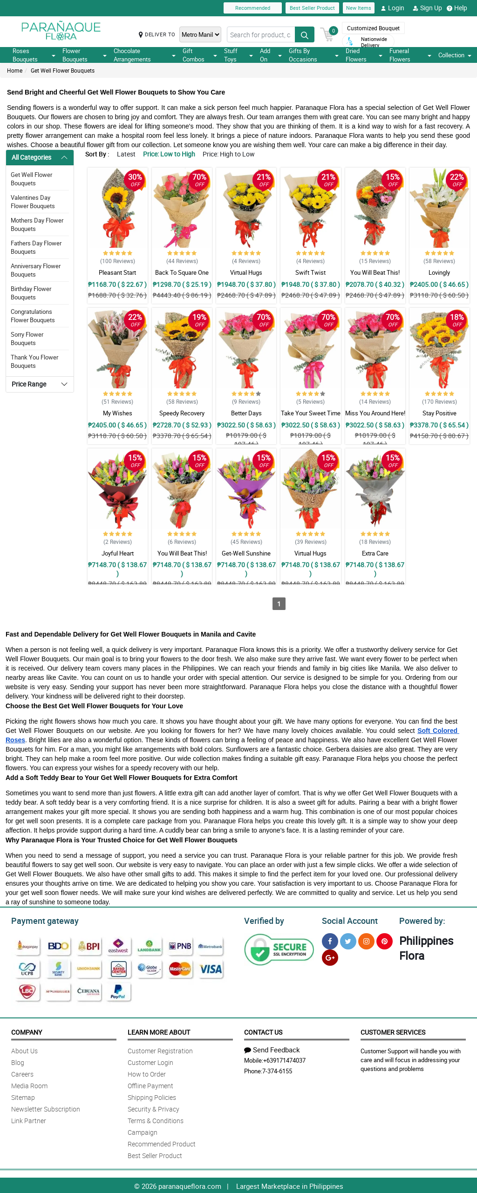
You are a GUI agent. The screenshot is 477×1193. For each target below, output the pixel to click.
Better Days (246, 413)
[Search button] (304, 34)
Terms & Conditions (156, 1119)
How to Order (147, 1072)
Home (14, 70)
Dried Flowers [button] (364, 55)
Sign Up (427, 8)
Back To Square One (182, 272)
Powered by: (420, 919)
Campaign (142, 1130)
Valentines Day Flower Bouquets (33, 201)
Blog (17, 1061)
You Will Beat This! (375, 272)
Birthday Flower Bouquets (31, 293)
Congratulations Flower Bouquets (33, 315)
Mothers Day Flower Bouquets (37, 224)
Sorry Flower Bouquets (27, 338)
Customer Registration (160, 1049)
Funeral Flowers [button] (410, 55)
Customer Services (393, 1030)
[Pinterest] (384, 940)
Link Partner (28, 1119)
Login (392, 8)
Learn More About (159, 1030)
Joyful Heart (118, 553)
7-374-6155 (277, 1069)
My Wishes (117, 413)
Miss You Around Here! (375, 413)
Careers (22, 1072)
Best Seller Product (312, 7)
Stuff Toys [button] (238, 55)
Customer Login (150, 1061)
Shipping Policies (152, 1095)
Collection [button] (454, 55)
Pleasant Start (117, 272)
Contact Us (263, 1030)
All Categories (31, 157)
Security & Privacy (153, 1107)
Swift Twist (310, 272)
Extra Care (375, 553)
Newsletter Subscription (45, 1107)
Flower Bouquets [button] (84, 55)
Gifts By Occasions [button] (313, 55)
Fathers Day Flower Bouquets (36, 247)
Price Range (29, 384)
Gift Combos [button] (200, 55)
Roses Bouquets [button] (34, 55)
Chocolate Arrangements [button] (145, 55)
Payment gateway (40, 919)
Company (26, 1030)
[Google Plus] (330, 956)
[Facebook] (330, 940)
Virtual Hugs (246, 272)
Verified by (262, 919)
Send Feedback (272, 1048)
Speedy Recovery (181, 413)
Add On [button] (271, 55)
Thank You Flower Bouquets (34, 361)
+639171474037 (284, 1059)
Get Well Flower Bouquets (63, 70)
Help (457, 8)
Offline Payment (150, 1084)
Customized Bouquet (373, 28)
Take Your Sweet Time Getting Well (311, 417)
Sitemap (23, 1095)
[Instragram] (366, 940)
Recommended (252, 7)
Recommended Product (162, 1142)
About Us (24, 1049)
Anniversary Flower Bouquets (36, 270)
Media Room (29, 1084)
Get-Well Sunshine (246, 553)
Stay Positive (439, 413)
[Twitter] (348, 940)
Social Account (347, 919)
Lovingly (439, 272)
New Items (358, 7)
